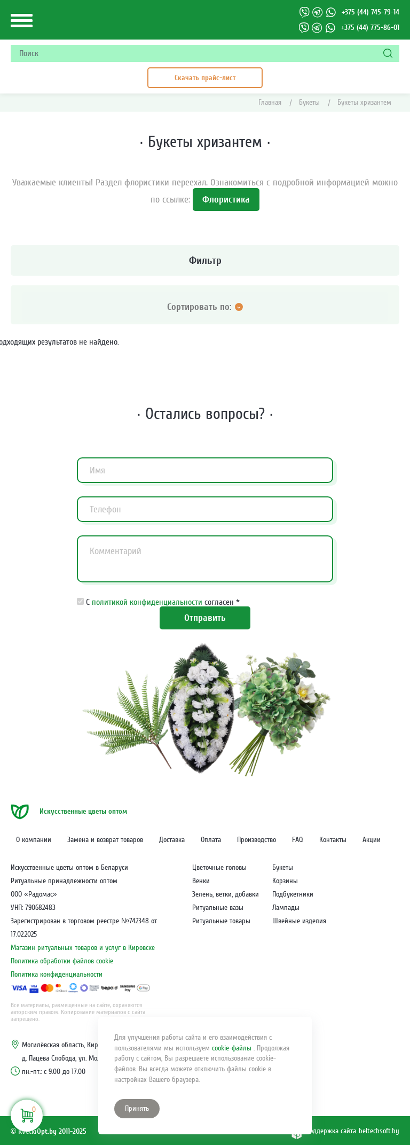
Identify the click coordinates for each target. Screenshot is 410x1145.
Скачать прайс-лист (205, 77)
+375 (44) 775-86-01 (370, 28)
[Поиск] (388, 53)
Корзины (285, 881)
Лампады (285, 907)
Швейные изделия (299, 921)
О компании (33, 840)
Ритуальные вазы (217, 907)
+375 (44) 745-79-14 (370, 12)
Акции (371, 840)
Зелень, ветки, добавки (225, 894)
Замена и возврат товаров (105, 840)
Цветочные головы (219, 867)
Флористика (226, 199)
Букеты (282, 867)
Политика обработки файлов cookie (62, 961)
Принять (137, 1108)
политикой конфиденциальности (148, 602)
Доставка (172, 840)
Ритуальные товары (221, 921)
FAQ (297, 840)
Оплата (211, 840)
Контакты (332, 840)
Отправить (205, 618)
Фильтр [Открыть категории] (123, 261)
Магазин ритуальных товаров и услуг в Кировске (83, 948)
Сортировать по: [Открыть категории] (205, 307)
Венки (201, 881)
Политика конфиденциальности (56, 974)
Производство (256, 840)
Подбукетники (292, 894)
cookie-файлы (233, 1048)
